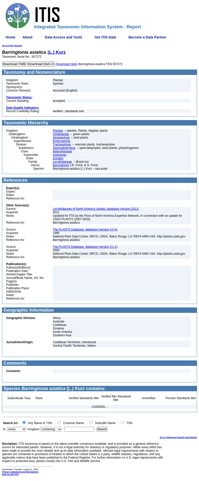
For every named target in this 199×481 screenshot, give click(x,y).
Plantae (58, 130)
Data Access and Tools (63, 37)
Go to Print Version (12, 45)
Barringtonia (61, 165)
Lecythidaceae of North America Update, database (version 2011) (96, 209)
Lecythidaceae (62, 161)
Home (10, 37)
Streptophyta (61, 137)
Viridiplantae (61, 134)
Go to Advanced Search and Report (178, 437)
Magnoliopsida (62, 151)
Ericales (58, 158)
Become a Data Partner (147, 37)
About (27, 37)
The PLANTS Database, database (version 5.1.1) (85, 247)
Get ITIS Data (105, 37)
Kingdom (33, 429)
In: (4, 429)
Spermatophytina (64, 148)
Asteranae (59, 155)
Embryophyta (61, 141)
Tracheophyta (62, 144)
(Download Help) (66, 64)
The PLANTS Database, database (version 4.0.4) (85, 229)
